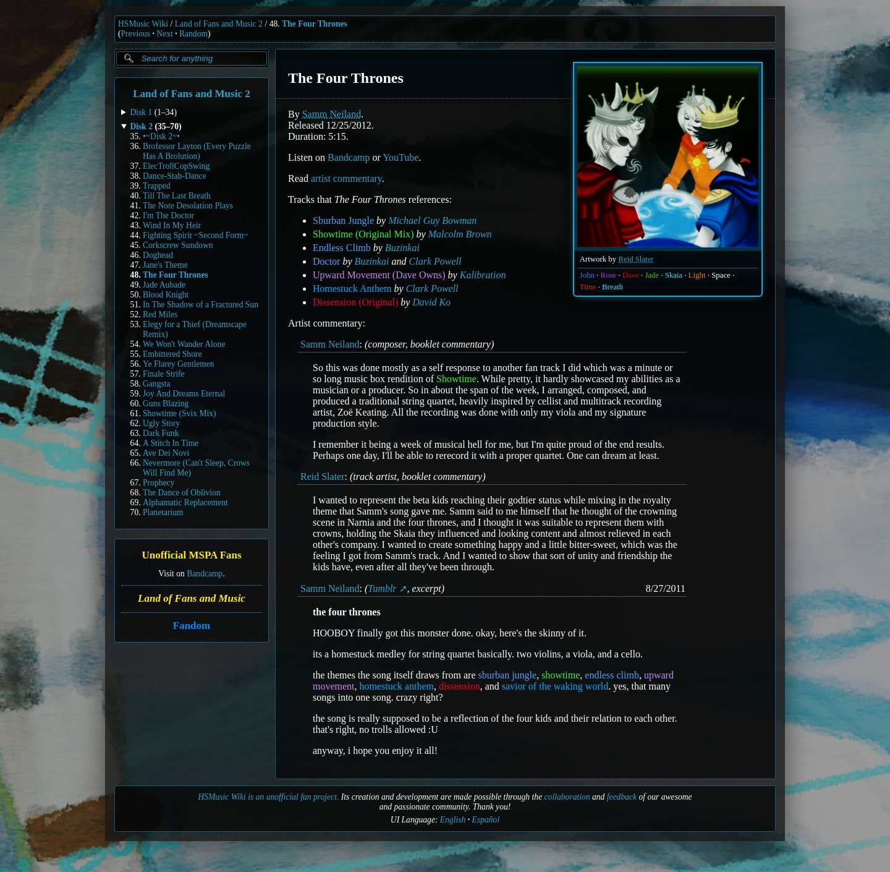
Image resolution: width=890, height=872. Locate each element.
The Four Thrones (314, 23)
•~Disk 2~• (161, 136)
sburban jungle (507, 675)
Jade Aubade (164, 284)
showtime (560, 675)
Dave (630, 275)
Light (697, 275)
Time (588, 287)
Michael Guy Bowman (432, 220)
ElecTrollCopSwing (176, 166)
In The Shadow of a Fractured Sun (200, 304)
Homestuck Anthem (352, 288)
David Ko (431, 302)
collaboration (567, 796)
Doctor (326, 261)
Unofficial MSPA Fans (191, 556)
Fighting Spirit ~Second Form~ (195, 235)
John (587, 275)
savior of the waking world (555, 686)
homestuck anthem (397, 686)
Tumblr (382, 588)
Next (164, 33)
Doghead (158, 255)
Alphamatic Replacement (185, 502)
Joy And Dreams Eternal (184, 393)
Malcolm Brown (460, 234)
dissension (459, 686)
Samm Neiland (332, 114)
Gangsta (157, 383)
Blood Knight (166, 294)
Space (721, 275)
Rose (609, 275)
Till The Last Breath (177, 195)
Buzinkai (402, 247)
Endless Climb (342, 247)
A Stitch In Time (170, 443)
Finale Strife (164, 373)
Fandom (191, 625)
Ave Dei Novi (166, 453)
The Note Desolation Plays (188, 205)
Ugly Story (161, 423)
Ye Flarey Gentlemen (178, 364)
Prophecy (158, 482)
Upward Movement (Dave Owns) (379, 275)
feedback (622, 796)
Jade (652, 275)
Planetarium (163, 512)
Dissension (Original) (355, 302)
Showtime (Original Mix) (363, 234)
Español (486, 819)
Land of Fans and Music (191, 598)
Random (193, 33)
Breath (612, 287)
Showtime (456, 379)
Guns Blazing (166, 403)
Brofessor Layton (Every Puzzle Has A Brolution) (197, 151)
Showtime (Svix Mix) (179, 413)
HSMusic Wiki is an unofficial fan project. (268, 796)
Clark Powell (435, 261)
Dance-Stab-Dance (174, 176)
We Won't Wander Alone (184, 344)
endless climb (612, 675)
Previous (136, 33)
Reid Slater (635, 259)
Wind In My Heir (172, 225)
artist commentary (346, 178)
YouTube (400, 157)
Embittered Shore (172, 354)
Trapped (157, 185)
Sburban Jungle (343, 220)
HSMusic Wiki (143, 23)
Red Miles (160, 314)
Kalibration (483, 275)
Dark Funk (161, 433)
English (453, 819)
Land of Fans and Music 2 (219, 23)
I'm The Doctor (168, 215)
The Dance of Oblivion (182, 492)
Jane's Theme (165, 265)
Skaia (673, 275)
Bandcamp (204, 573)
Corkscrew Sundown (178, 245)
